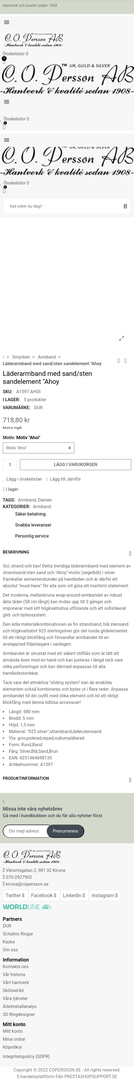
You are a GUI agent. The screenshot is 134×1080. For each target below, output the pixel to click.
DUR (38, 407)
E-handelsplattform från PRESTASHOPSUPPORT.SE (67, 1076)
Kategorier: (16, 506)
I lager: (11, 399)
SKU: (7, 391)
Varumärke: (16, 407)
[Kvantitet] (10, 464)
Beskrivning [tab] (16, 552)
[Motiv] (38, 447)
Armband (27, 500)
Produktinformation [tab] (26, 778)
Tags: (9, 500)
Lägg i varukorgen (75, 464)
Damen (45, 500)
